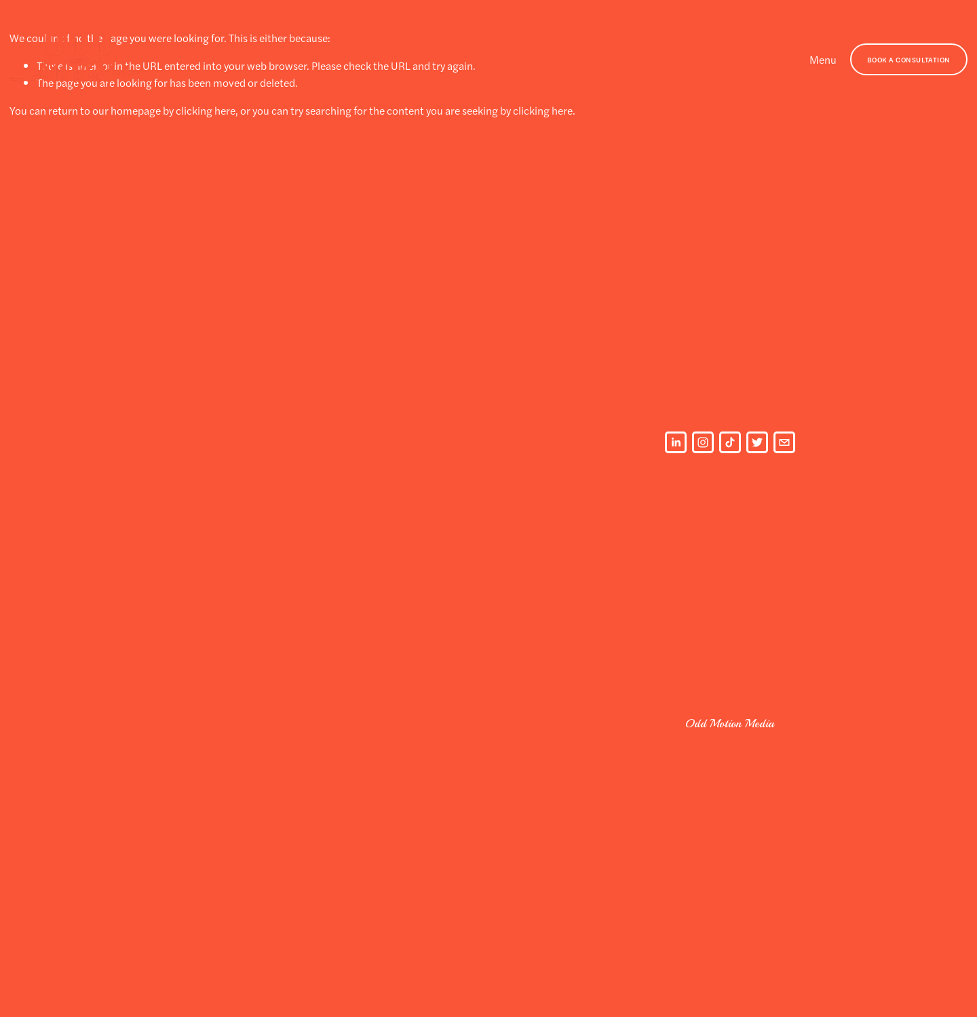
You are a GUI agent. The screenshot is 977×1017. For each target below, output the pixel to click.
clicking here (205, 110)
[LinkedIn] (676, 442)
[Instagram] (703, 442)
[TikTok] (730, 442)
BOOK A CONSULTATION (909, 59)
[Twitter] (757, 442)
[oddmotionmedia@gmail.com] (784, 442)
